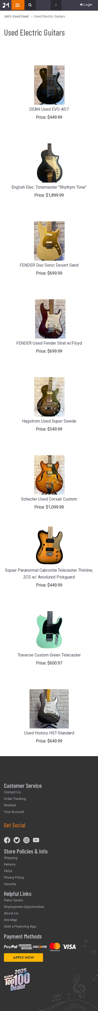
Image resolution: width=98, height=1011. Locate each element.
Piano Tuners (13, 900)
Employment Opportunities (24, 907)
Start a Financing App (20, 926)
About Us (11, 913)
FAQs (8, 871)
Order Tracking (15, 799)
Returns (9, 864)
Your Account (14, 812)
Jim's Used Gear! (16, 16)
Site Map (10, 920)
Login (86, 5)
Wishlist (10, 805)
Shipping (11, 858)
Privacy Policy (14, 877)
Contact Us (12, 792)
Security (10, 884)
